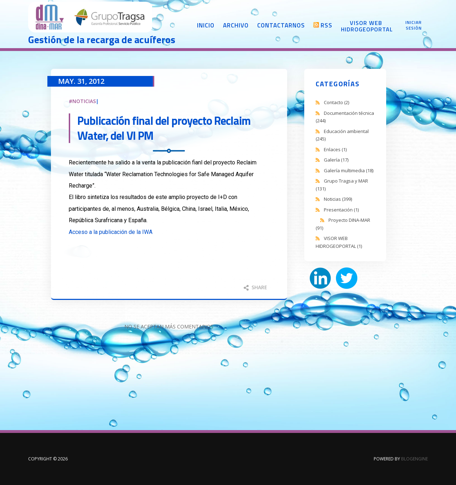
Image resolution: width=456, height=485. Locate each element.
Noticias (84, 101)
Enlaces (335, 149)
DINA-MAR (90, 18)
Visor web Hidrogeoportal (366, 26)
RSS (326, 25)
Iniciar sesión (413, 25)
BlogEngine (414, 459)
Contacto (336, 102)
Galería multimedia (348, 170)
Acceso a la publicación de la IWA (110, 232)
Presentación (341, 209)
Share (255, 287)
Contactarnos (281, 25)
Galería (336, 160)
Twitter (346, 278)
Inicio (205, 25)
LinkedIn (320, 278)
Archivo (236, 25)
